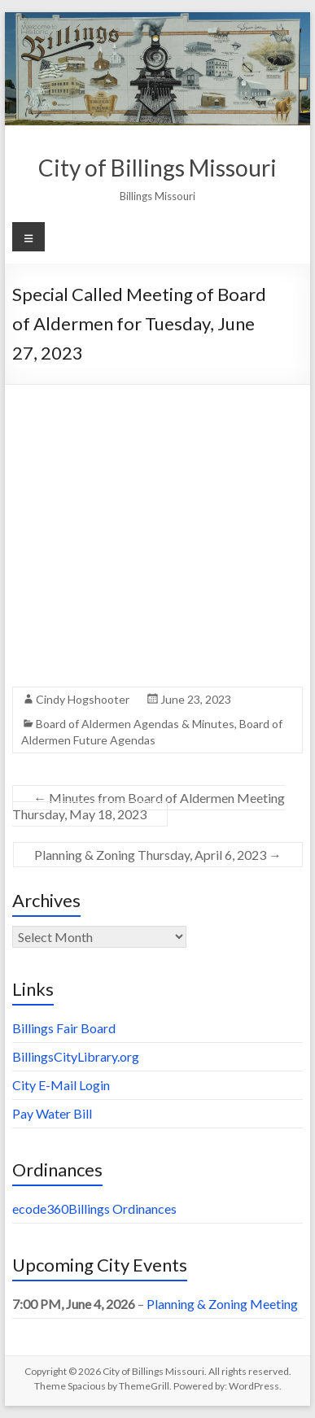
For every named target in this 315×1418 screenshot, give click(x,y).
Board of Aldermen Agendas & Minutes (135, 724)
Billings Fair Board (64, 1028)
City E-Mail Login (61, 1085)
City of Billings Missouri (157, 167)
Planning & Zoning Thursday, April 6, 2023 (158, 854)
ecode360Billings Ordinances (94, 1208)
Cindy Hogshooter (82, 699)
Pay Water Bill (52, 1113)
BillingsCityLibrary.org (75, 1056)
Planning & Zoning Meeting (222, 1303)
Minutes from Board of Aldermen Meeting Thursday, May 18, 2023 (148, 806)
